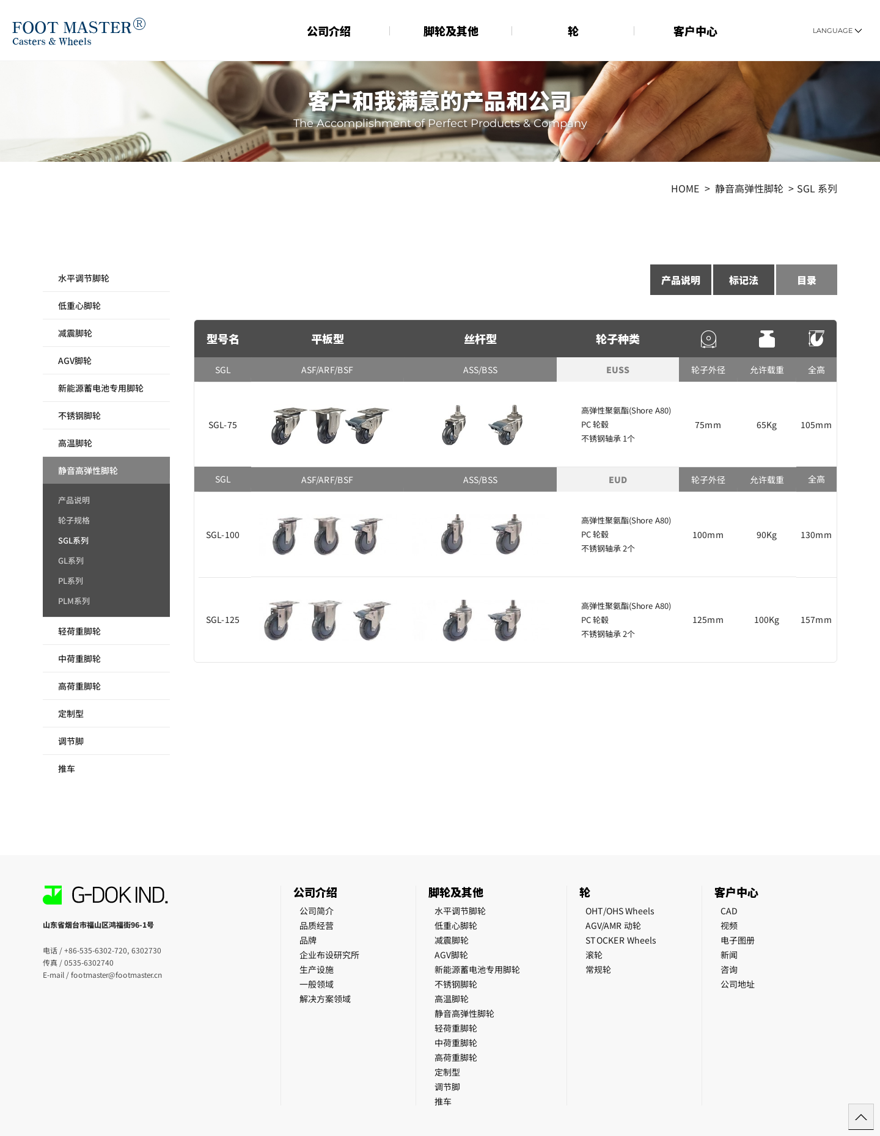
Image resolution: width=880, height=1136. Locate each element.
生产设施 (316, 969)
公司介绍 (329, 30)
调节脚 (71, 741)
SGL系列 (73, 541)
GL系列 (71, 561)
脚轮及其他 (451, 30)
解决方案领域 (325, 998)
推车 (66, 768)
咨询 (729, 969)
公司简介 (316, 911)
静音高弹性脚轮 (88, 470)
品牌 (308, 940)
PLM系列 (74, 601)
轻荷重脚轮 (79, 631)
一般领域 (316, 984)
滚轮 (594, 954)
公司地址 (738, 984)
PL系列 (70, 581)
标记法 (743, 279)
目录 (806, 279)
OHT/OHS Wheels (619, 911)
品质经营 (316, 925)
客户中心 (695, 30)
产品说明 (74, 501)
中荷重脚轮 (79, 658)
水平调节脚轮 (83, 278)
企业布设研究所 (329, 954)
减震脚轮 (75, 333)
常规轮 (598, 969)
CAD (729, 911)
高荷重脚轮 (79, 686)
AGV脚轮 (75, 360)
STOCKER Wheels (620, 940)
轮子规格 (74, 521)
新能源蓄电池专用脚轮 (101, 388)
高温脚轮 (75, 443)
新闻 (729, 954)
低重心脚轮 (79, 305)
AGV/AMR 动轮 (613, 925)
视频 (729, 925)
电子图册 (738, 940)
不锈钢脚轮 (79, 415)
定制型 (71, 713)
